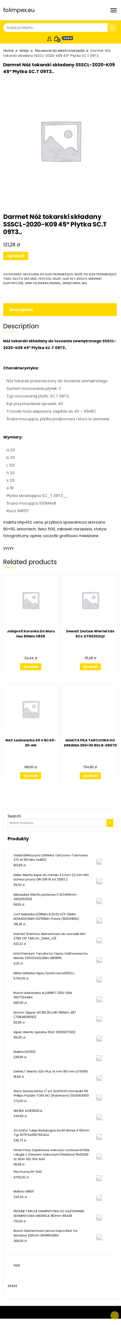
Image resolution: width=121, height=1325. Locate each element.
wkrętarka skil (75, 283)
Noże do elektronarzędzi (96, 274)
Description (21, 309)
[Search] (109, 823)
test (17, 1265)
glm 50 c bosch (75, 279)
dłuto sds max (25, 279)
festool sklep (49, 279)
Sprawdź (16, 255)
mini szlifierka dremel (43, 283)
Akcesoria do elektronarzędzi (48, 274)
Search (14, 816)
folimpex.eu (19, 10)
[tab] (59, 309)
